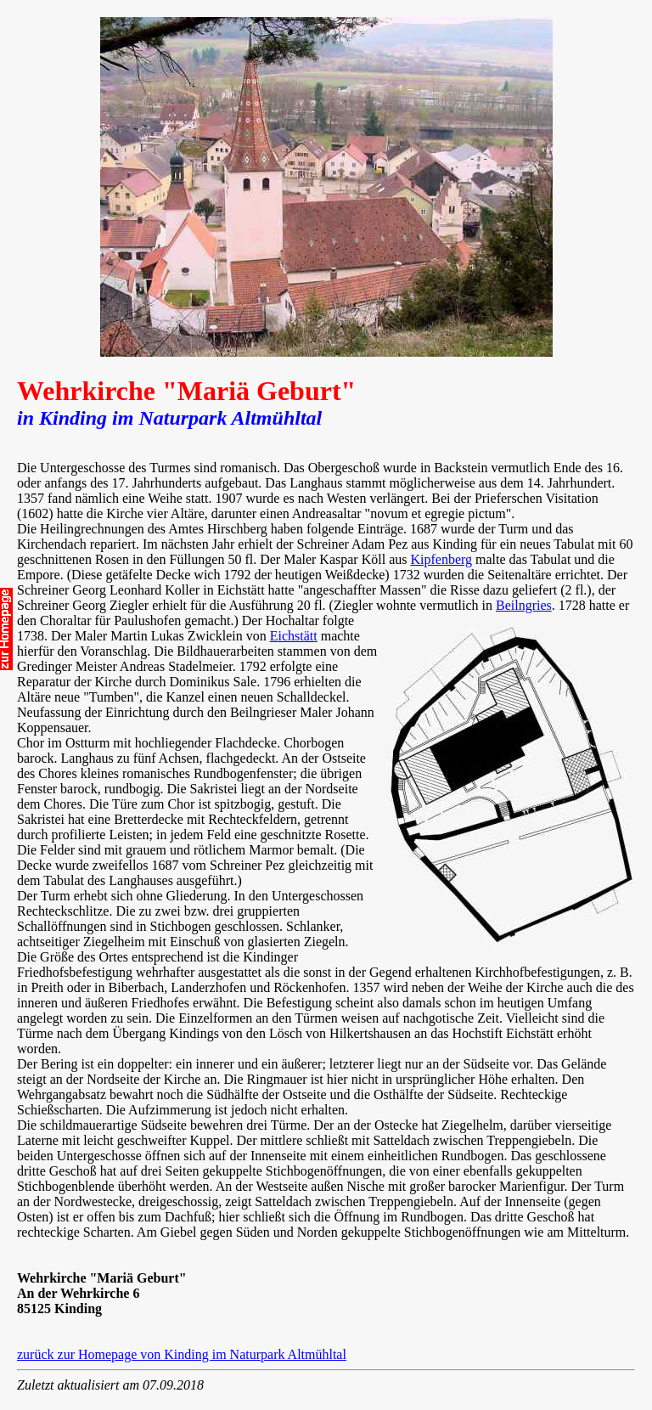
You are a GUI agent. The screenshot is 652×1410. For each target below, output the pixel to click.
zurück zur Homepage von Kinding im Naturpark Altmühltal (181, 1354)
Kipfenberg (441, 559)
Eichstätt (294, 636)
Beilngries (524, 605)
